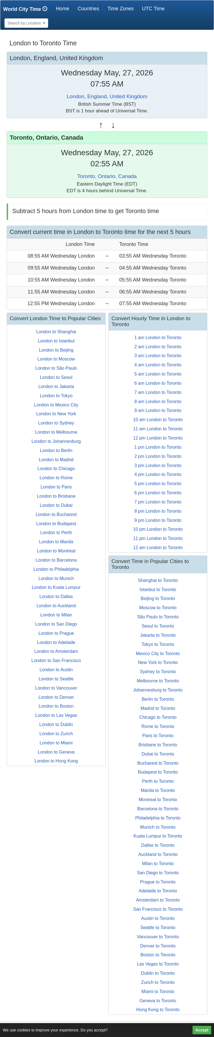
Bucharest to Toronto (157, 763)
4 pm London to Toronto (157, 474)
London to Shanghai (56, 331)
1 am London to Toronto (157, 337)
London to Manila (56, 541)
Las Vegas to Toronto (158, 964)
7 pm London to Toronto (157, 502)
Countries (88, 8)
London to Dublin (56, 724)
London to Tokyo (56, 395)
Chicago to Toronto (157, 717)
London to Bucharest (56, 514)
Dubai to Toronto (158, 754)
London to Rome (56, 477)
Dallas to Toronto (158, 845)
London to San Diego (56, 624)
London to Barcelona (56, 560)
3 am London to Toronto (157, 355)
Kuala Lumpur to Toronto (157, 836)
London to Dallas (56, 596)
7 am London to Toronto (157, 392)
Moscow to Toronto (158, 607)
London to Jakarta (56, 386)
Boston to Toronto (157, 954)
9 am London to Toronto (157, 410)
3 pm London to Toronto (157, 465)
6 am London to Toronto (157, 383)
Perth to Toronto (158, 781)
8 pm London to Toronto (157, 511)
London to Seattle (56, 678)
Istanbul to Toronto (158, 589)
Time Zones (120, 8)
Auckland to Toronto (157, 854)
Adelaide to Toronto (158, 890)
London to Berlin (56, 450)
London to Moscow (56, 359)
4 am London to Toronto (157, 364)
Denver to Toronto (158, 946)
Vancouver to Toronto (158, 936)
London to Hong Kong (56, 761)
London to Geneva (56, 752)
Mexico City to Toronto (158, 653)
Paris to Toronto (158, 735)
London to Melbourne (56, 432)
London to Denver (56, 697)
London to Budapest (56, 523)
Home (64, 8)
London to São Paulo (56, 368)
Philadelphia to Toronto (158, 818)
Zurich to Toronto (158, 982)
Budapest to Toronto (158, 772)
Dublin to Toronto (158, 973)
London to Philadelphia (56, 569)
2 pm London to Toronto (157, 456)
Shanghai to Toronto (158, 580)
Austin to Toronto (158, 918)
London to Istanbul (56, 341)
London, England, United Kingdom (107, 96)
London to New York (56, 413)
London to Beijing (56, 350)
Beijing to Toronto (158, 598)
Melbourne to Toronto (158, 680)
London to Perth (56, 532)
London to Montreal (56, 551)
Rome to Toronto (158, 726)
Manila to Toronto (158, 790)
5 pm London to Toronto (157, 483)
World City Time (26, 9)
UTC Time (153, 8)
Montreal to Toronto (158, 799)
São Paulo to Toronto (158, 616)
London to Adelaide (56, 642)
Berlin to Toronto (158, 699)
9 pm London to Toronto (157, 520)
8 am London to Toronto (157, 401)
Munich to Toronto (158, 827)
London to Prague (56, 633)
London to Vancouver (56, 688)
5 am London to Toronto (157, 374)
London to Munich (56, 578)
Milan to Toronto (158, 863)
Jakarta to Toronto (158, 635)
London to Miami (56, 742)
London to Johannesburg (56, 441)
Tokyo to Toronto (158, 644)
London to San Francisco (56, 660)
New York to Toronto (158, 662)
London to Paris (56, 487)
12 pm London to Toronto (158, 438)
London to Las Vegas (56, 715)
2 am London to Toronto (157, 346)
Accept (201, 1030)
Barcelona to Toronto (157, 808)
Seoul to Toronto (158, 626)
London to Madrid (56, 459)
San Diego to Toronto (158, 872)
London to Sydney (56, 423)
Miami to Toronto (158, 991)
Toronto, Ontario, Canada (107, 176)
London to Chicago (56, 468)
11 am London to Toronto (158, 428)
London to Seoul (56, 377)
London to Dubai (56, 505)
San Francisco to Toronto (158, 909)
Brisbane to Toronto (157, 744)
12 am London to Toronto (158, 547)
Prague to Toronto (158, 882)
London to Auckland (56, 605)
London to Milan (56, 615)
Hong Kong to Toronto (157, 1009)
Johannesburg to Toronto (158, 690)
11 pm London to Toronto (158, 538)
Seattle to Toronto (157, 927)
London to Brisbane (56, 496)
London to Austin (56, 669)
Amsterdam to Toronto (158, 900)
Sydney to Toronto (158, 671)
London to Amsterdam (56, 651)
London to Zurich (56, 733)
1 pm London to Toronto (157, 447)
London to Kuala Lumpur (56, 587)
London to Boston (56, 706)
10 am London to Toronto (158, 419)
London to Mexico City (56, 405)
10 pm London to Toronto (158, 529)
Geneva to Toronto (158, 1000)
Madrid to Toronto (157, 708)
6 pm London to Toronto (157, 492)
